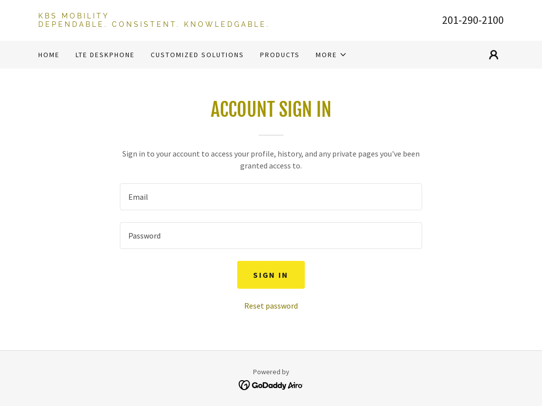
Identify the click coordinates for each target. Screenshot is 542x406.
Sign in (270, 275)
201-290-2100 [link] (473, 20)
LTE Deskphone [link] (105, 54)
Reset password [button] (271, 306)
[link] (154, 24)
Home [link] (49, 54)
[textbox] (271, 196)
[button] (331, 55)
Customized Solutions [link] (197, 54)
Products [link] (280, 54)
